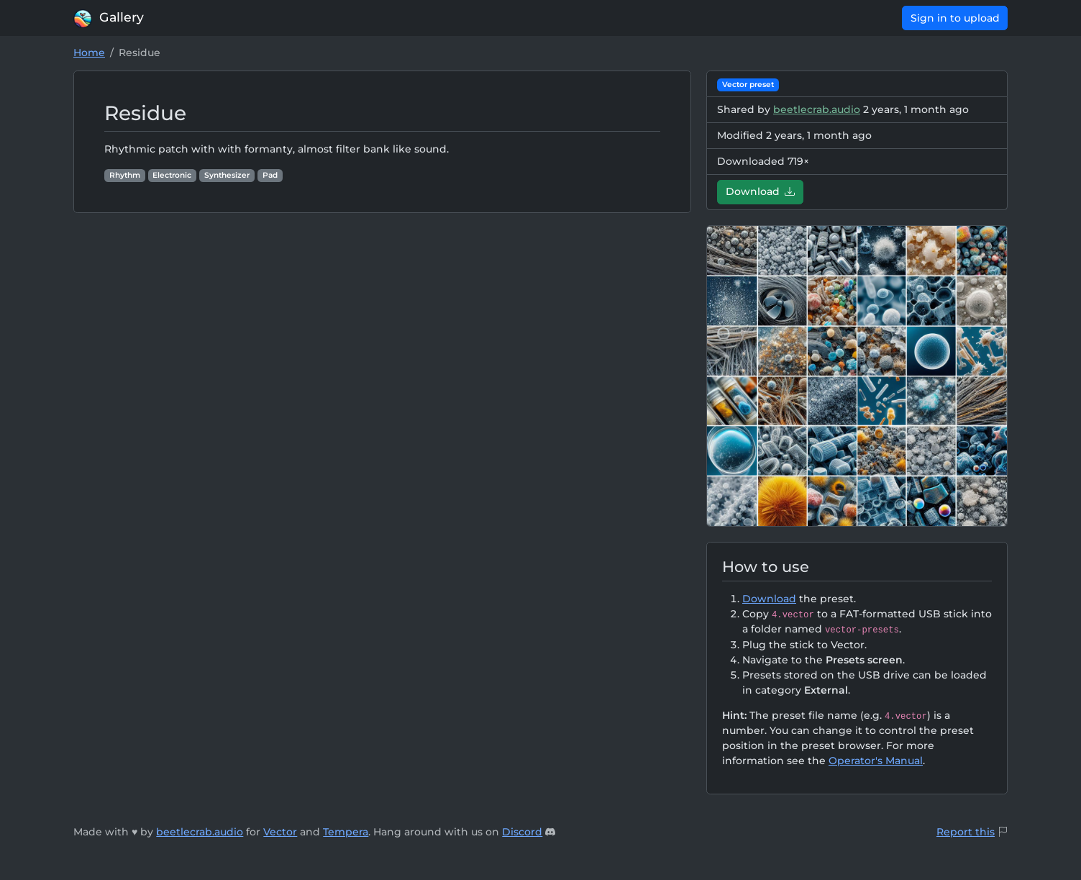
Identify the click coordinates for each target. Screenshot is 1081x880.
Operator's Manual (876, 760)
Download (760, 191)
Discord (522, 831)
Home (89, 52)
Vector (280, 831)
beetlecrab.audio (816, 109)
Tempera (345, 831)
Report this (965, 831)
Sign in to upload (955, 18)
